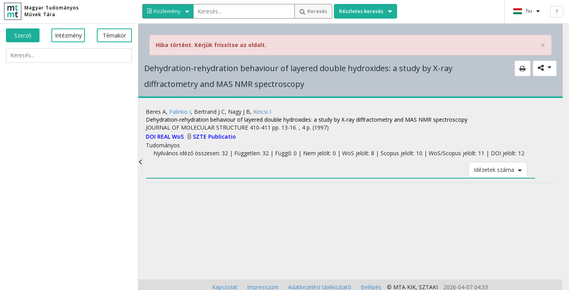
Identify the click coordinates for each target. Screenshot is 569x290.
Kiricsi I (262, 111)
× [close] (543, 45)
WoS (178, 136)
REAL (164, 136)
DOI (151, 136)
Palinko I (180, 111)
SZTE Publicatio (214, 136)
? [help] (557, 11)
